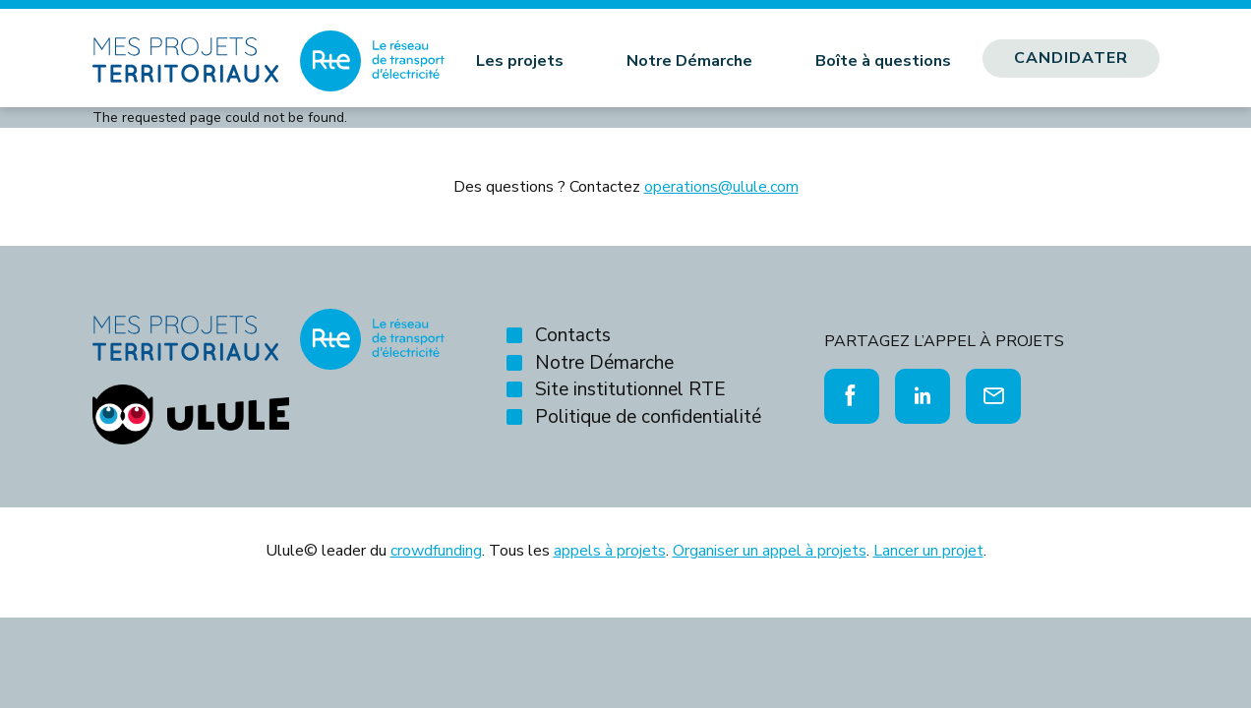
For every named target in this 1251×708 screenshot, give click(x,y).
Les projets (520, 61)
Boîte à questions (883, 61)
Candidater (1071, 58)
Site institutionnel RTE (630, 389)
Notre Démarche (689, 61)
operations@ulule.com (721, 187)
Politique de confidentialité (648, 417)
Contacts (573, 335)
